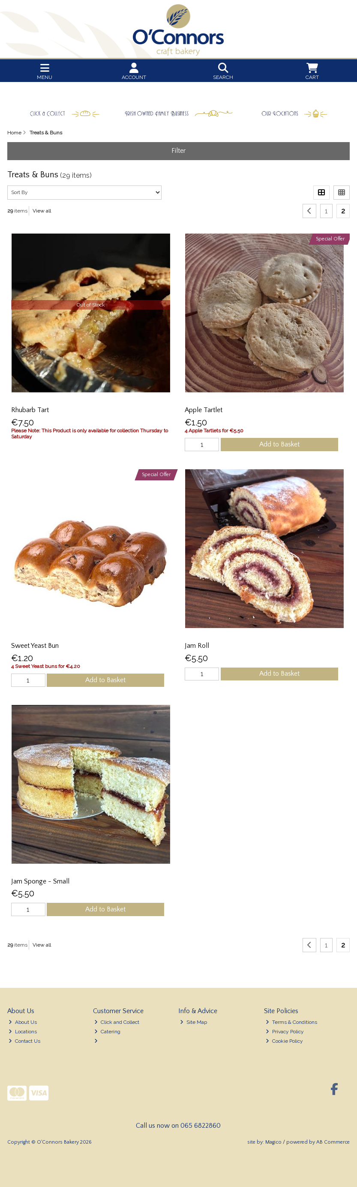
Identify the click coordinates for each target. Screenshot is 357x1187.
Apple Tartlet (203, 410)
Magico (273, 1142)
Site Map (193, 1022)
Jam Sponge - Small (40, 881)
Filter (178, 151)
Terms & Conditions (291, 1022)
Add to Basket (279, 444)
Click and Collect (116, 1022)
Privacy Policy (285, 1032)
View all (42, 211)
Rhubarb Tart (30, 410)
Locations (23, 1032)
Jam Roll (197, 646)
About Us (23, 1022)
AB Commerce (333, 1142)
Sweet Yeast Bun (35, 646)
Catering (107, 1032)
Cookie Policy (284, 1041)
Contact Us (24, 1041)
